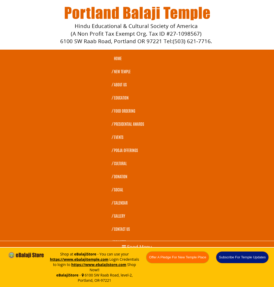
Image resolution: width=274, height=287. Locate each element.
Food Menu (137, 247)
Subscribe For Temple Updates (242, 257)
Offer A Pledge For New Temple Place (177, 257)
